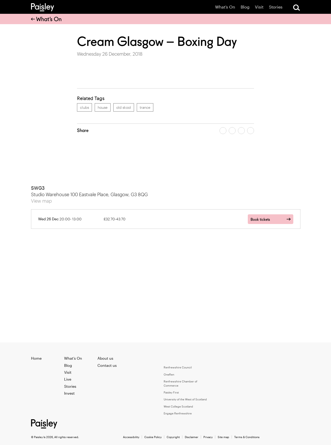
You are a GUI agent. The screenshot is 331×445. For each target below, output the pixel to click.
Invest (69, 393)
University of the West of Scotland (185, 399)
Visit (259, 7)
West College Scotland (178, 406)
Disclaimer (191, 437)
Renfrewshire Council (178, 367)
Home (36, 358)
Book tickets (260, 219)
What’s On (225, 7)
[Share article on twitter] (232, 130)
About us (105, 358)
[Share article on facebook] (223, 130)
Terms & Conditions (247, 437)
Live (67, 379)
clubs (84, 107)
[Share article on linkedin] (250, 130)
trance (145, 107)
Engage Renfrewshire (178, 413)
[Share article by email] (241, 130)
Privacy (208, 437)
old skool (123, 107)
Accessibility (131, 437)
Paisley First (171, 392)
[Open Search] (296, 7)
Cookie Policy (153, 437)
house (103, 107)
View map (41, 201)
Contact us (107, 365)
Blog (245, 7)
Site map (223, 437)
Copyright (173, 437)
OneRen (169, 374)
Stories (275, 7)
